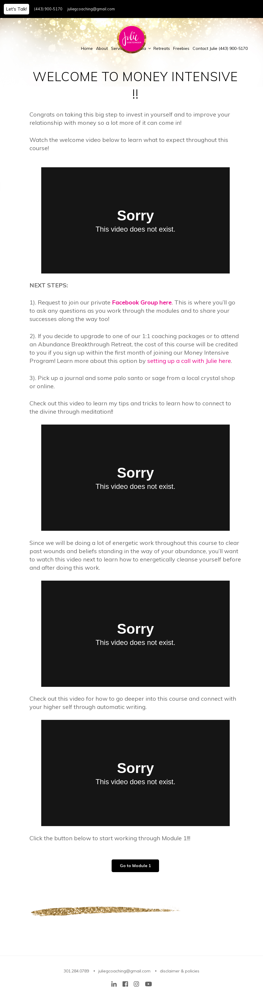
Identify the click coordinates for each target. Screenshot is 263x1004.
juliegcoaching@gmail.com (91, 8)
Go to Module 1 (135, 865)
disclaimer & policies (179, 971)
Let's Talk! (16, 9)
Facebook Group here (142, 302)
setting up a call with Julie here (189, 360)
